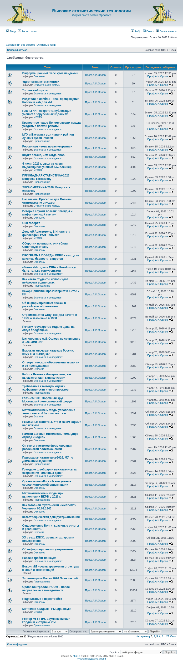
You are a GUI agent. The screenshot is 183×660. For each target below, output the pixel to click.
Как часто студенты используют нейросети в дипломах (45, 281)
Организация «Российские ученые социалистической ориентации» (46, 483)
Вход (11, 31)
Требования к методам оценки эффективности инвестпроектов (45, 388)
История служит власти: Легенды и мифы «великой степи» (47, 213)
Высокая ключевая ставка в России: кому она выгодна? (48, 352)
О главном (40, 76)
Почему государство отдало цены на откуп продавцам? (48, 328)
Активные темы (46, 44)
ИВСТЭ (38, 117)
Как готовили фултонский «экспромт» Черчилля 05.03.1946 (49, 507)
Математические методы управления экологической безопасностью (48, 411)
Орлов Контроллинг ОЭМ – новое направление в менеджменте (46, 588)
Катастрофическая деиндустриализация (51, 517)
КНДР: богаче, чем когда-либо (43, 155)
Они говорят (31, 223)
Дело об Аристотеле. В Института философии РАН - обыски (46, 233)
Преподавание (42, 141)
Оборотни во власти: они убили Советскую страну (45, 245)
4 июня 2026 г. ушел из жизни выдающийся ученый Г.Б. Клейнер (46, 165)
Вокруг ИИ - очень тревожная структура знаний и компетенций (50, 568)
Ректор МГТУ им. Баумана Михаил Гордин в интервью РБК (46, 620)
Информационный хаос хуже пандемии (50, 73)
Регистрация (27, 31)
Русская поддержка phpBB (91, 658)
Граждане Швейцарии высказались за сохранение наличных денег (49, 471)
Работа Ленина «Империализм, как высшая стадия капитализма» (46, 376)
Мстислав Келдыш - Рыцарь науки (46, 609)
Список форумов (17, 50)
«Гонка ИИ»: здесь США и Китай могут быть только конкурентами (49, 269)
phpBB (76, 656)
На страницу (143, 636)
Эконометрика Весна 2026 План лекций (50, 578)
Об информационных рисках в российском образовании (44, 304)
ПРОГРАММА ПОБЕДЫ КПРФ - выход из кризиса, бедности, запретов (50, 257)
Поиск (148, 31)
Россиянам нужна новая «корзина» (47, 146)
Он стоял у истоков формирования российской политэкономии (47, 447)
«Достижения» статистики (40, 81)
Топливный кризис (35, 90)
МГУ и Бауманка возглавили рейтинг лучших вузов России (48, 136)
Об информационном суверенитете (47, 549)
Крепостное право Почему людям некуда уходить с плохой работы (51, 124)
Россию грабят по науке (39, 558)
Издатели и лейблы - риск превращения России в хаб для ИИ (50, 100)
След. (173, 636)
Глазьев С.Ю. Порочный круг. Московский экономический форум (47, 399)
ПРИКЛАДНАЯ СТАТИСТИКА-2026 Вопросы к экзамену (45, 177)
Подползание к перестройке (42, 599)
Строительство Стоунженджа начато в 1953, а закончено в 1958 (49, 316)
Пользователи (166, 31)
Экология (39, 369)
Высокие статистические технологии (91, 11)
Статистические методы (47, 85)
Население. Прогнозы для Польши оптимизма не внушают (46, 201)
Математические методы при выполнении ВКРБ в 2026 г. (42, 495)
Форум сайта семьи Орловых (91, 15)
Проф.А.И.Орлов (95, 74)
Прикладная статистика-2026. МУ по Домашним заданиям (47, 459)
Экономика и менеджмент (48, 93)
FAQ (135, 31)
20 (167, 636)
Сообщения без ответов (20, 44)
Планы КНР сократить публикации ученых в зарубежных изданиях (46, 112)
